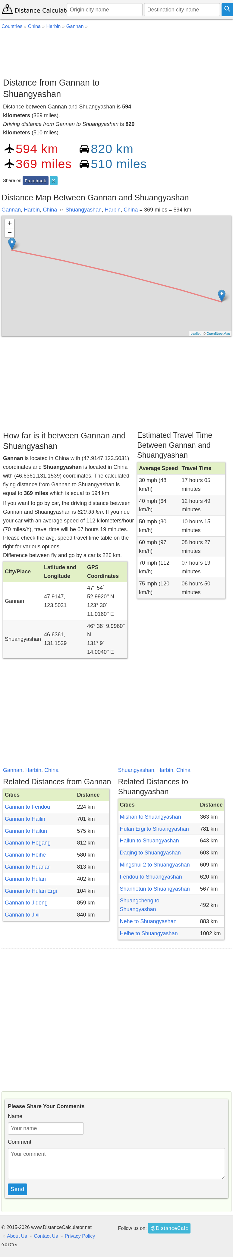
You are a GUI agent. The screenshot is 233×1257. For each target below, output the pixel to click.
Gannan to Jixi (22, 915)
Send (17, 1189)
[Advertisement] (116, 52)
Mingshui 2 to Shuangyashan (155, 865)
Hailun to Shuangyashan (149, 841)
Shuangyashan (83, 210)
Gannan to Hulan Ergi (31, 891)
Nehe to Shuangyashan (148, 921)
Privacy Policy (80, 1236)
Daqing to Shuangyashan (150, 853)
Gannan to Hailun (26, 831)
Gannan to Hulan (25, 879)
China (50, 210)
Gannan (11, 210)
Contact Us (46, 1236)
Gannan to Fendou (27, 807)
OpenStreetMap (218, 333)
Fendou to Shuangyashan (151, 877)
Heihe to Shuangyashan (149, 933)
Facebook (35, 180)
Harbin (32, 210)
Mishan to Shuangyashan (150, 817)
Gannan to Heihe (25, 855)
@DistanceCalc (169, 1228)
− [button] (10, 232)
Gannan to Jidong (26, 903)
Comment (19, 1142)
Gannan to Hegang (28, 843)
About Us (17, 1236)
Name (15, 1116)
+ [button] (10, 223)
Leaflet (195, 333)
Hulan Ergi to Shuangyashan (154, 829)
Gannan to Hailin (25, 819)
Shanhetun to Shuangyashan (155, 889)
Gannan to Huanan (28, 867)
